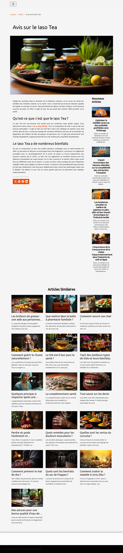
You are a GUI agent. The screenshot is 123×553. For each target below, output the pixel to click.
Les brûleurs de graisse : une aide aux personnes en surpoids (25, 319)
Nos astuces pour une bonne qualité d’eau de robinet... (25, 513)
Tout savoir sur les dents (94, 393)
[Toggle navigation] (13, 4)
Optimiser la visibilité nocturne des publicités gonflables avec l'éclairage (101, 125)
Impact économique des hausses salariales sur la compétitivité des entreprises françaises (101, 166)
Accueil (13, 14)
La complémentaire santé (61, 393)
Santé (20, 14)
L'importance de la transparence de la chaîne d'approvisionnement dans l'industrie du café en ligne (102, 253)
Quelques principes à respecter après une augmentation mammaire (26, 397)
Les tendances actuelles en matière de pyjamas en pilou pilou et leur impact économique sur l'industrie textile (101, 210)
